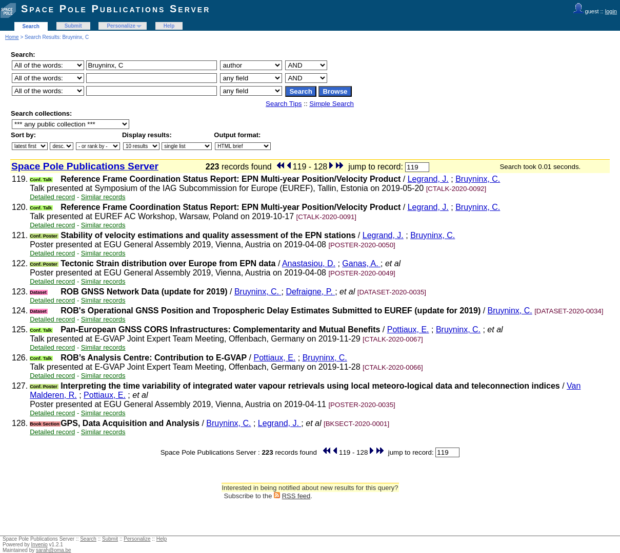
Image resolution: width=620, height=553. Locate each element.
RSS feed (296, 496)
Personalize (121, 26)
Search (31, 26)
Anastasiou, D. (308, 263)
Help (169, 26)
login (611, 11)
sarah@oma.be (53, 550)
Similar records (103, 197)
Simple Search (331, 104)
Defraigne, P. (310, 291)
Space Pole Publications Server (115, 8)
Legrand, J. (428, 179)
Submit (73, 26)
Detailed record (52, 197)
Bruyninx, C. (477, 179)
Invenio (39, 544)
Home (12, 37)
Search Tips (284, 104)
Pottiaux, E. (408, 329)
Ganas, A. (361, 263)
